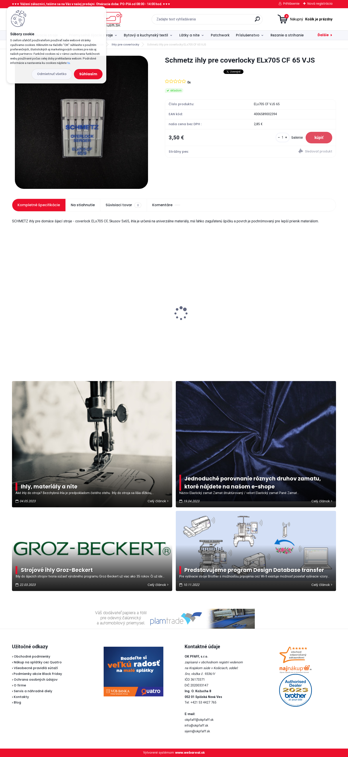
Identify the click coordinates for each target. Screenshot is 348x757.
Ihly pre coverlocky (125, 44)
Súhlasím (88, 74)
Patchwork (220, 35)
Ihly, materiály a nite (49, 486)
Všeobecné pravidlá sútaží (36, 668)
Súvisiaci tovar (123, 205)
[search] (220, 20)
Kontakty (21, 697)
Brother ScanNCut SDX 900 (120, 310)
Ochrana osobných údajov (35, 679)
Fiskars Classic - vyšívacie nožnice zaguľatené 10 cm (290, 322)
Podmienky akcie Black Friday (37, 674)
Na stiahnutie (83, 205)
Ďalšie (323, 35)
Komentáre (166, 205)
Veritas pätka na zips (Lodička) (205, 308)
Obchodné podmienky (32, 656)
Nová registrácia (319, 3)
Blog (17, 702)
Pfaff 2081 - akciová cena (37, 303)
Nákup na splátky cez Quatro (38, 662)
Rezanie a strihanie (287, 35)
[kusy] (282, 137)
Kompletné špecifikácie (39, 205)
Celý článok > (158, 501)
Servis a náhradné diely (33, 691)
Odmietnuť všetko (52, 74)
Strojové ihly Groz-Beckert (57, 570)
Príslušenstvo (247, 35)
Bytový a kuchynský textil (146, 35)
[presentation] (15, 306)
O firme (20, 685)
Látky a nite (189, 35)
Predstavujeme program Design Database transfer (254, 570)
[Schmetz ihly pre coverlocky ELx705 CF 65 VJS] (81, 122)
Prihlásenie (291, 3)
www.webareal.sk (190, 752)
